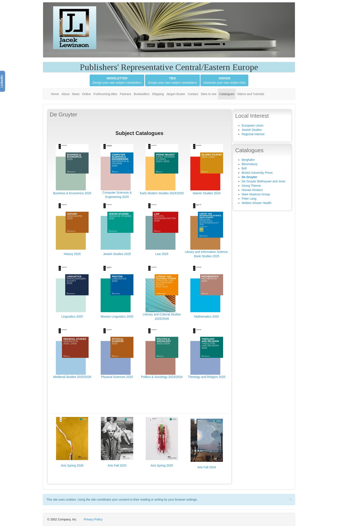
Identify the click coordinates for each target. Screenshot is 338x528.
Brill (244, 168)
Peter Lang (249, 198)
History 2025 (72, 254)
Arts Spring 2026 (72, 465)
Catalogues (226, 94)
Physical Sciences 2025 (117, 377)
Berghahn (248, 159)
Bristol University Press (257, 172)
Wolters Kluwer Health (256, 203)
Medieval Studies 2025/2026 (72, 377)
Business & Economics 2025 (72, 193)
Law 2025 (161, 254)
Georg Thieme (251, 185)
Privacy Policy (93, 519)
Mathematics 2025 (206, 316)
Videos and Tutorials (250, 94)
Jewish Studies (252, 130)
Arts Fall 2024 (206, 467)
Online (86, 94)
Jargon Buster (175, 94)
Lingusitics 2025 (72, 316)
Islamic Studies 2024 (207, 193)
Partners (125, 94)
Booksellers (141, 94)
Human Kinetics (252, 190)
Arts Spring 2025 (162, 465)
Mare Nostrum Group (256, 194)
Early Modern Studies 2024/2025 (162, 193)
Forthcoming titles (105, 94)
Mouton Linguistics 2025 (117, 316)
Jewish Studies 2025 (117, 254)
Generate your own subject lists (224, 80)
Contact (193, 94)
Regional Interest (253, 134)
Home (55, 94)
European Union (252, 125)
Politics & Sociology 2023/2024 (162, 377)
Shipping (158, 94)
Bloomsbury (250, 164)
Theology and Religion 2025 (206, 377)
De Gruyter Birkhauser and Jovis (263, 181)
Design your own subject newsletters (116, 80)
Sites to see (208, 94)
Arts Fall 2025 (117, 465)
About (65, 94)
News (76, 94)
